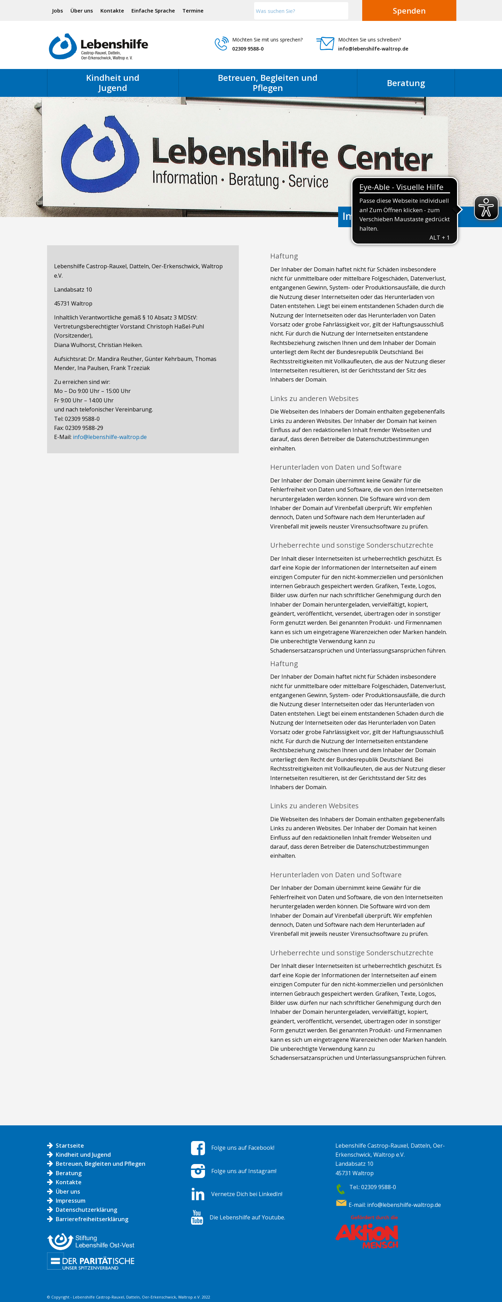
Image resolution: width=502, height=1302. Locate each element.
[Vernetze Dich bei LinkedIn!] (198, 1194)
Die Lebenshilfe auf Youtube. (247, 1217)
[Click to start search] (341, 11)
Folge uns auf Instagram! (243, 1171)
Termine (193, 10)
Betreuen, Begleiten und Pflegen (100, 1164)
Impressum (70, 1200)
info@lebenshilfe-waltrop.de (373, 48)
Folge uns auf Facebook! (242, 1147)
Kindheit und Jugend (83, 1154)
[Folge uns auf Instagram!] (198, 1171)
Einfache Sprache (153, 10)
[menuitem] (58, 10)
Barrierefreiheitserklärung (92, 1219)
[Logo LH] (98, 47)
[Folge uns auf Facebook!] (198, 1148)
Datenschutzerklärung (86, 1210)
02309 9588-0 (248, 48)
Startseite (70, 1145)
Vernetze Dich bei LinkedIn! (246, 1194)
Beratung (69, 1173)
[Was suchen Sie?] (301, 11)
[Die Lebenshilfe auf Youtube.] (197, 1217)
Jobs (57, 10)
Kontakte (112, 10)
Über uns (81, 10)
